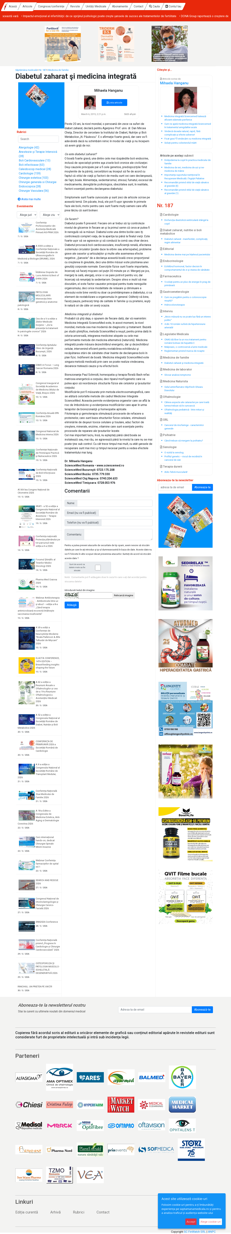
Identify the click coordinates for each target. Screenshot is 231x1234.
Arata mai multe (29, 199)
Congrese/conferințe (82, 6)
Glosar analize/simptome (177, 374)
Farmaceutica (170, 276)
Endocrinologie (171, 261)
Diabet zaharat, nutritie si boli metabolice (181, 231)
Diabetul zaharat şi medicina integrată (183, 363)
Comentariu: (74, 534)
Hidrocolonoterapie (174, 304)
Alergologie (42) (29, 147)
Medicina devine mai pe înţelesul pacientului (187, 254)
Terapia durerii (171, 466)
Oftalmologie (170, 397)
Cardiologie (169, 214)
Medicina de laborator (176, 369)
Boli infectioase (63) (31, 164)
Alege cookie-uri (211, 1221)
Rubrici (78, 1212)
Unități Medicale (127, 6)
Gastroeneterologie (174, 292)
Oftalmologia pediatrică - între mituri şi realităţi (184, 411)
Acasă (44, 6)
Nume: (71, 503)
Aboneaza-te (202, 487)
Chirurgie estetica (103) (33, 177)
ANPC (212, 1231)
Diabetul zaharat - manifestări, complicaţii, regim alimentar (186, 241)
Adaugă (72, 605)
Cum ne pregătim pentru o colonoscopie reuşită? (185, 299)
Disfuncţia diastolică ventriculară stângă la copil (186, 222)
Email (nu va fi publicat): (81, 513)
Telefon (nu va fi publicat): (83, 522)
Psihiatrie (167, 435)
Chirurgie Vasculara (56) (34, 190)
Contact (170, 6)
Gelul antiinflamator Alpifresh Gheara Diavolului (183, 389)
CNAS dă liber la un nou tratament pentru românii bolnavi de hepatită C (185, 341)
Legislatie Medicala (174, 334)
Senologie (168, 447)
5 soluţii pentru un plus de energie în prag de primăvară (187, 284)
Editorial (167, 249)
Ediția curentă (26, 1212)
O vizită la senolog (174, 452)
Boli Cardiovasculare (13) (34, 160)
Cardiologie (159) (30, 173)
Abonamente (151, 6)
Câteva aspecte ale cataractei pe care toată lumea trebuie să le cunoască (186, 404)
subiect (188, 155)
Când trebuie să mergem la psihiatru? (183, 440)
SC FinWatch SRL (195, 1231)
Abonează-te (202, 1009)
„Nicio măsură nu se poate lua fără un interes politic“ (187, 318)
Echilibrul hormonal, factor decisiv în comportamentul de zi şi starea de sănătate (187, 268)
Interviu (166, 311)
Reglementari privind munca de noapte (184, 351)
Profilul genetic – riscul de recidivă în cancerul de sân (183, 458)
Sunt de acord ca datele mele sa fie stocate (89, 567)
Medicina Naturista (174, 381)
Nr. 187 (42, 70)
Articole (59, 6)
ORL (164, 419)
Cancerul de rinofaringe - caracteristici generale (184, 427)
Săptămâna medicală (26, 70)
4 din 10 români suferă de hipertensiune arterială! (184, 326)
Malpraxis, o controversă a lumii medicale (185, 347)
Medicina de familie (58, 70)
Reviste (106, 6)
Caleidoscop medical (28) (35, 169)
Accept (191, 1221)
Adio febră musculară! (176, 472)
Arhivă (55, 1212)
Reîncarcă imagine (123, 595)
